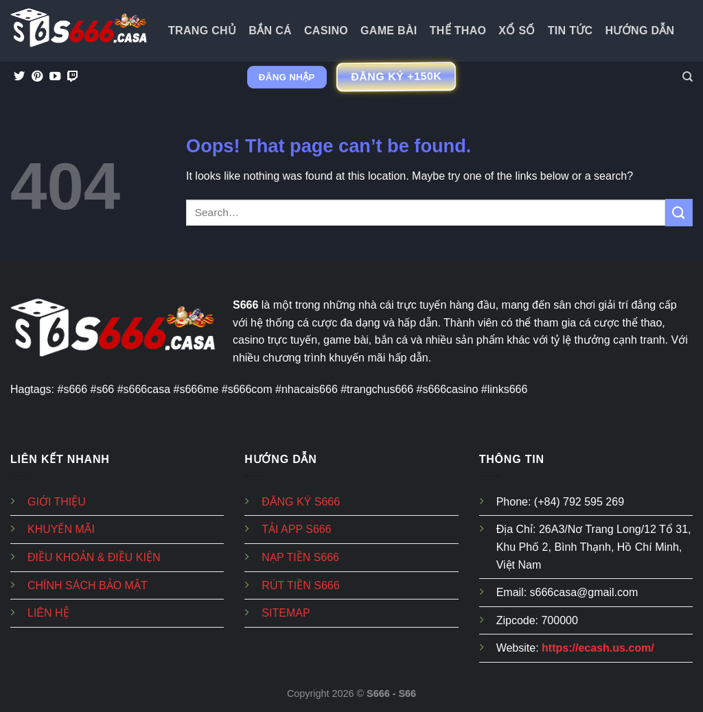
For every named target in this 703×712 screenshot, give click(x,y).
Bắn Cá (270, 30)
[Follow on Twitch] (72, 77)
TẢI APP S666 (296, 529)
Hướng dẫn (640, 30)
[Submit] (679, 212)
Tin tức (570, 30)
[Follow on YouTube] (54, 77)
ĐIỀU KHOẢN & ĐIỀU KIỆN (93, 557)
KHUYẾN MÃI (61, 529)
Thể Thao (458, 30)
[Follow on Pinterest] (37, 77)
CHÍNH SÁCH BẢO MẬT (87, 585)
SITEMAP (286, 613)
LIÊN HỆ (48, 613)
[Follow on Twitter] (19, 77)
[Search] (687, 77)
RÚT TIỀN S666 (300, 585)
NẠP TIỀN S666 (300, 557)
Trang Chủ (202, 30)
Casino (326, 30)
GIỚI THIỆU (56, 502)
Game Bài (388, 30)
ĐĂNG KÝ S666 (301, 502)
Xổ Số (516, 30)
